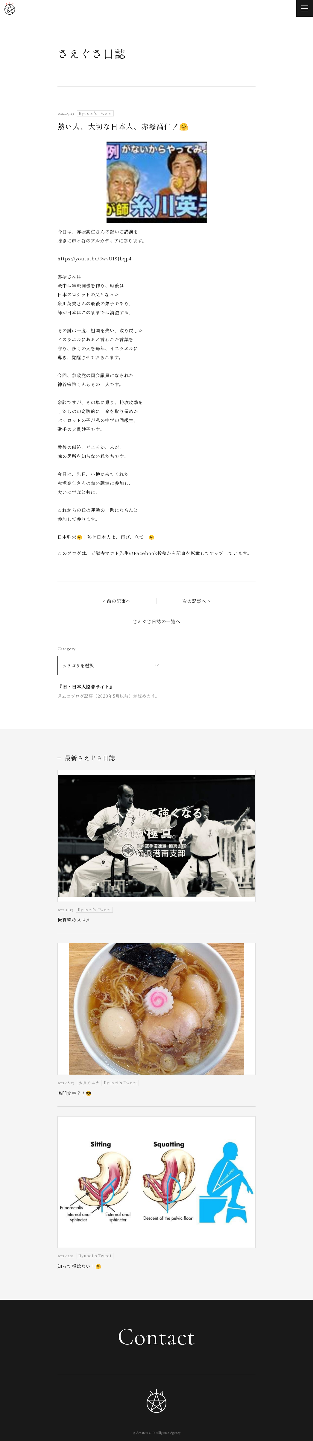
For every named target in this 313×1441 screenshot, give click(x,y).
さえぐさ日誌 (91, 53)
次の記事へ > (196, 601)
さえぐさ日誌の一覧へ (156, 621)
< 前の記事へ (117, 601)
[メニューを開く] (304, 8)
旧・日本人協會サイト (86, 686)
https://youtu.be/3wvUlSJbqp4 (94, 258)
